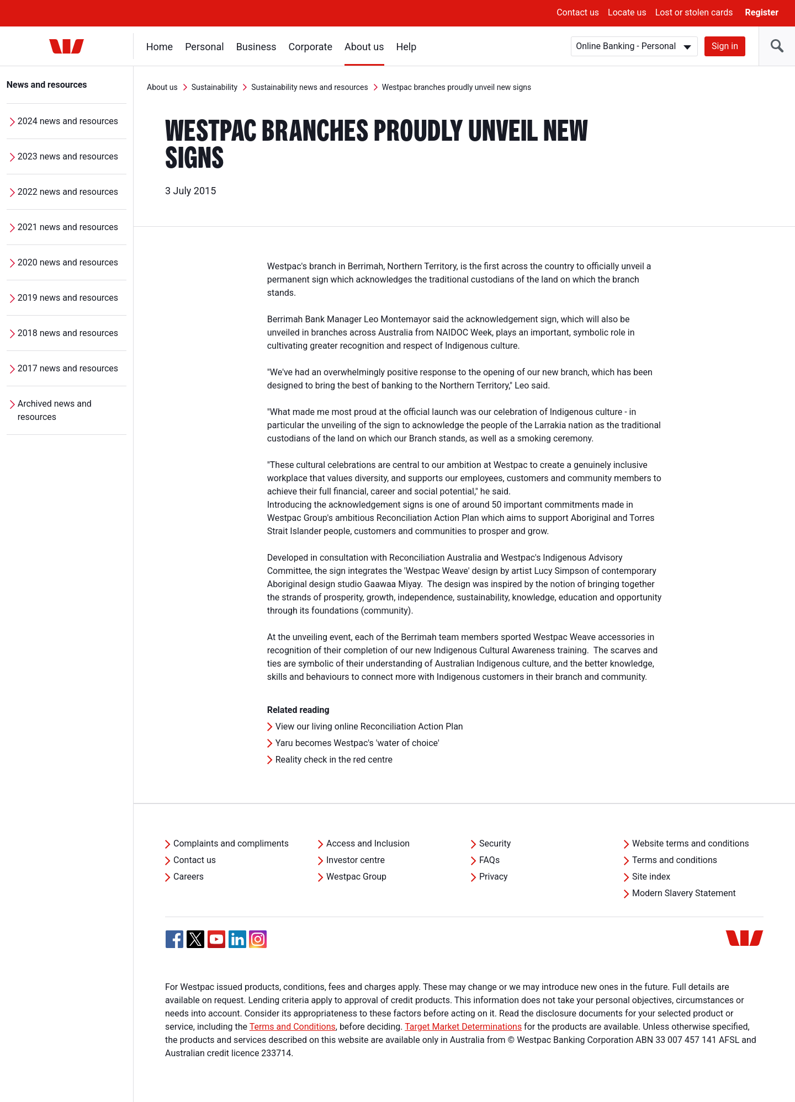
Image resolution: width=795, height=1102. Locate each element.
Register (761, 12)
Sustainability (214, 87)
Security (495, 843)
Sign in (725, 46)
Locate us (627, 12)
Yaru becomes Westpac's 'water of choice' (357, 743)
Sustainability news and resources (309, 87)
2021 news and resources (68, 227)
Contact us (577, 12)
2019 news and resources (68, 297)
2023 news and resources (68, 156)
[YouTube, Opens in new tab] (216, 939)
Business (256, 46)
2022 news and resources (68, 192)
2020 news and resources (68, 262)
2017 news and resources (68, 368)
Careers (188, 876)
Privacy (493, 876)
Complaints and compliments (231, 843)
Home (159, 46)
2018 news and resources (68, 333)
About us (364, 46)
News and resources (47, 84)
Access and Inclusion (368, 843)
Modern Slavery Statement (684, 893)
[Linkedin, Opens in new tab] (237, 939)
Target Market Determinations (463, 1026)
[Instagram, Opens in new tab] (258, 945)
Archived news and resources (55, 410)
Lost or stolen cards (694, 12)
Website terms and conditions (690, 843)
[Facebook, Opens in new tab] (174, 939)
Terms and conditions (674, 860)
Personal (204, 46)
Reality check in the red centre (334, 759)
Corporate (310, 46)
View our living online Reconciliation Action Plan (369, 726)
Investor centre (355, 860)
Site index (651, 876)
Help (406, 46)
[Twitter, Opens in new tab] (195, 939)
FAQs (489, 860)
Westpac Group (356, 876)
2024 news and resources (68, 121)
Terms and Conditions (293, 1026)
